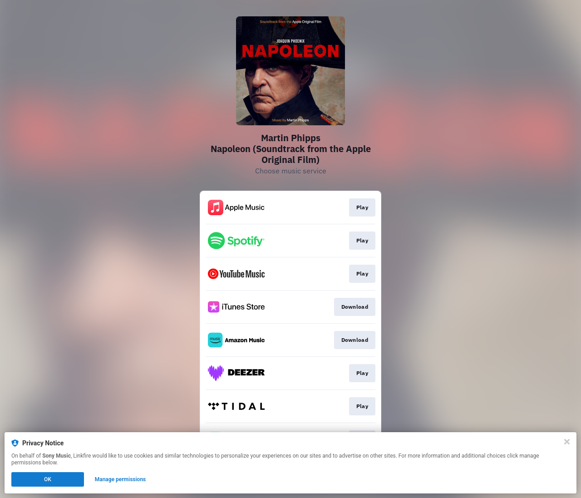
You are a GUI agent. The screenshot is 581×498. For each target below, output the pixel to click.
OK (47, 479)
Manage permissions (120, 479)
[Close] (567, 441)
